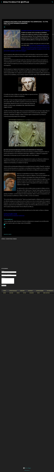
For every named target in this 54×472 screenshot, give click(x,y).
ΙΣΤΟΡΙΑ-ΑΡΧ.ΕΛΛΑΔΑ (13, 290)
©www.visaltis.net (8, 219)
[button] (4, 27)
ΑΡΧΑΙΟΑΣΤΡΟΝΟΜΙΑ (39, 290)
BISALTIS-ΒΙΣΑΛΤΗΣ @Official (16, 2)
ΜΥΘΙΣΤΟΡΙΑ (22, 290)
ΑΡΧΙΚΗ (4, 290)
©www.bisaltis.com (27, 470)
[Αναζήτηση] (30, 2)
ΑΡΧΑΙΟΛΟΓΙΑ (30, 290)
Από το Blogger (27, 468)
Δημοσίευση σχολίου (7, 234)
